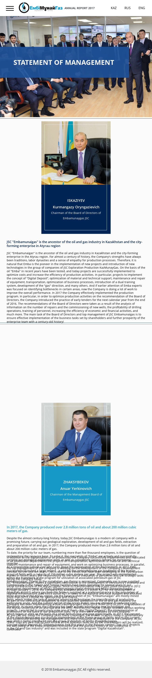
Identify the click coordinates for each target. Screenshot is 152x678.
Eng (142, 8)
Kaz (114, 8)
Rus (127, 8)
